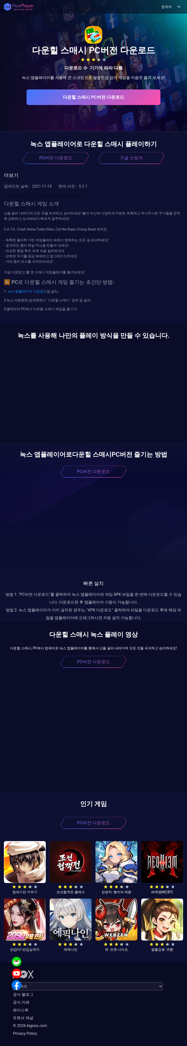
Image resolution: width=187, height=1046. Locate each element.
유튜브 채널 (23, 1018)
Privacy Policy (25, 1033)
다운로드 (39, 291)
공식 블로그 (23, 994)
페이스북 (20, 1010)
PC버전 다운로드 (55, 157)
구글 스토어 (131, 157)
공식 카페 (21, 1002)
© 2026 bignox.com (30, 1025)
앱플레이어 (23, 291)
